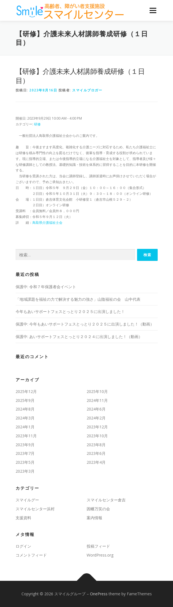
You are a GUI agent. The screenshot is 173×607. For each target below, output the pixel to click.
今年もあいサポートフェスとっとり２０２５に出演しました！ (70, 311)
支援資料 (23, 517)
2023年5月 (25, 462)
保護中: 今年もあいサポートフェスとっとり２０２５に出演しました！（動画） (85, 324)
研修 (37, 124)
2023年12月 (97, 426)
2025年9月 (25, 400)
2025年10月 (97, 391)
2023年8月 (96, 444)
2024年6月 (96, 409)
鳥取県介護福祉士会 (47, 222)
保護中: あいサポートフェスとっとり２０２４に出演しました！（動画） (79, 336)
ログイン (23, 546)
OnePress (99, 593)
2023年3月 (25, 471)
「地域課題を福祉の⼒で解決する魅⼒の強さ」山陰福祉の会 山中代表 (78, 299)
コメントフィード (31, 555)
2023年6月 (96, 453)
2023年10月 (97, 435)
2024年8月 (25, 409)
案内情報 (94, 517)
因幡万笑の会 (98, 508)
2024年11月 (97, 400)
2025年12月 (26, 391)
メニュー (153, 10)
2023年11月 (26, 435)
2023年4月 (96, 462)
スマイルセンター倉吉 (106, 499)
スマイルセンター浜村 (35, 508)
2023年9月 (25, 444)
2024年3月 (25, 418)
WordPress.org (100, 555)
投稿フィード (98, 546)
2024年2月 (96, 418)
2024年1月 (25, 426)
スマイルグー (27, 499)
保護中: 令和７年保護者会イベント (46, 286)
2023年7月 (25, 453)
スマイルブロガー (87, 90)
